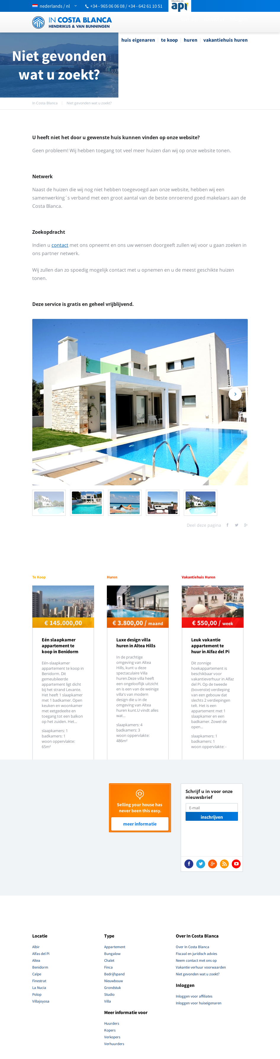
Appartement (114, 946)
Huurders (111, 1023)
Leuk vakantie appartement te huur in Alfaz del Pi (210, 645)
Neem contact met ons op (196, 960)
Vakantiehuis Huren (225, 40)
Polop (36, 994)
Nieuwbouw (113, 980)
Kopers (109, 1030)
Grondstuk (112, 987)
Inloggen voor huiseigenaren (198, 1003)
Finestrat (39, 980)
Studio (109, 994)
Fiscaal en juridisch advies (196, 953)
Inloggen (239, 19)
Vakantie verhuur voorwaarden (201, 967)
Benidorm (40, 967)
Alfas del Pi (40, 953)
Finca (108, 967)
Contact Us (214, 19)
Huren (190, 40)
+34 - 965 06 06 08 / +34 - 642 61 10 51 (126, 6)
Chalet (109, 960)
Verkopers (112, 1036)
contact (60, 245)
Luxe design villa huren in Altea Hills (135, 642)
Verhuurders (114, 1043)
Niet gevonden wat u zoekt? (89, 103)
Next (235, 399)
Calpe (36, 974)
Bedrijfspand (114, 974)
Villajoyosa (40, 1001)
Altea (36, 960)
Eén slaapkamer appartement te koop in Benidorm (60, 645)
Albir (36, 946)
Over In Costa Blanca (192, 946)
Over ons (189, 19)
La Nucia (39, 987)
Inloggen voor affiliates (194, 996)
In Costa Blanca (45, 103)
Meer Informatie (140, 824)
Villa (107, 1001)
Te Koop (169, 40)
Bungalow (112, 953)
